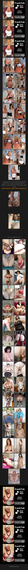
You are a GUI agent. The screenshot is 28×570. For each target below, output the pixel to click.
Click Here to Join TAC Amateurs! (14, 188)
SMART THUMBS (17, 484)
